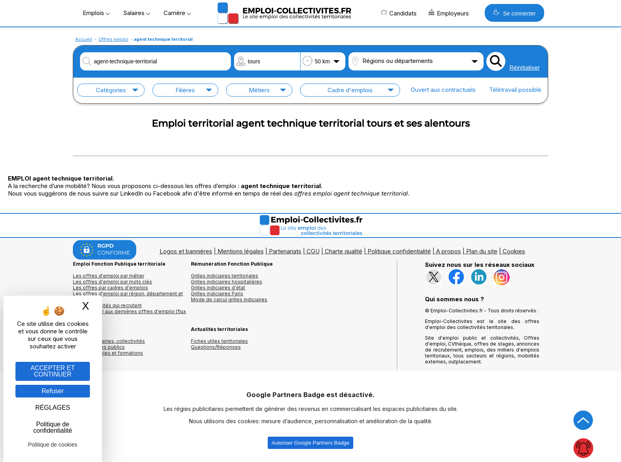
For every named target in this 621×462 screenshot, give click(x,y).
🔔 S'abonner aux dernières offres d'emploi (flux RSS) (129, 314)
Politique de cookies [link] (53, 444)
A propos (448, 251)
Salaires (136, 13)
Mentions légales (240, 251)
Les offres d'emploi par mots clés (112, 282)
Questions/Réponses (216, 347)
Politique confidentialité (399, 251)
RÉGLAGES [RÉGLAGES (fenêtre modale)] (52, 407)
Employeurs (449, 13)
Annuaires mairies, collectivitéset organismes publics (109, 344)
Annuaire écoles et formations (108, 353)
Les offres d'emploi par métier (108, 276)
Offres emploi (113, 39)
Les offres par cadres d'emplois (110, 288)
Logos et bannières (186, 251)
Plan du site (481, 251)
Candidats (399, 13)
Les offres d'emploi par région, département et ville (128, 296)
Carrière (177, 13)
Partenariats (285, 251)
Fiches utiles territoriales (219, 341)
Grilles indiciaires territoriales (224, 276)
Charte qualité (343, 251)
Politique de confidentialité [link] (52, 427)
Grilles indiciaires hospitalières (226, 282)
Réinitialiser (524, 67)
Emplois (96, 13)
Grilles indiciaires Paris (217, 294)
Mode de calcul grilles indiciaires (229, 299)
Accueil (83, 39)
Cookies (514, 251)
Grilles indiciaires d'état (218, 288)
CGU (313, 251)
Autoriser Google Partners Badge (310, 443)
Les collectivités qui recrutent (107, 305)
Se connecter (514, 13)
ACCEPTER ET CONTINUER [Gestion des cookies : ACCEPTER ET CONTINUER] (52, 371)
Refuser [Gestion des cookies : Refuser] (53, 391)
